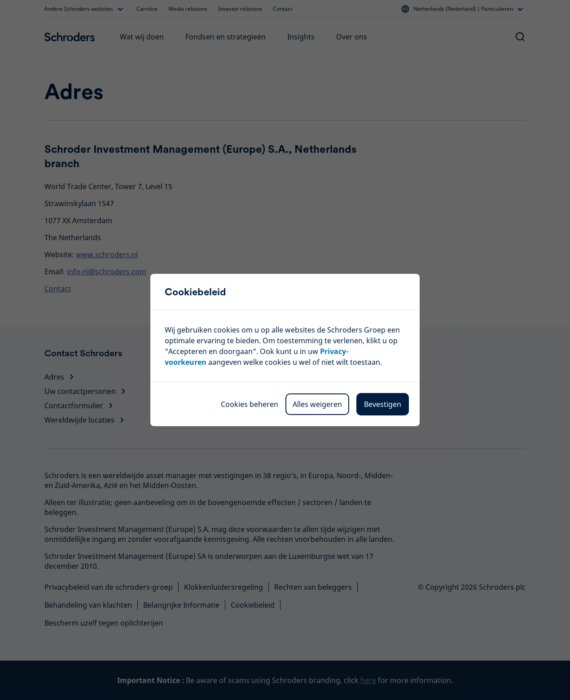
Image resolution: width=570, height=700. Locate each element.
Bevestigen (382, 404)
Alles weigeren (317, 404)
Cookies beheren (249, 404)
